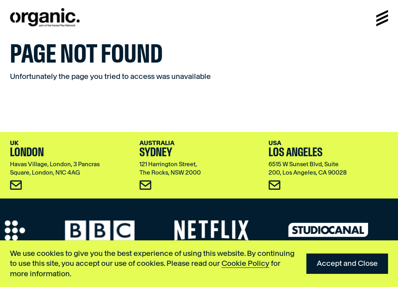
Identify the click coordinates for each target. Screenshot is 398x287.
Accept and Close (347, 263)
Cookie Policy (245, 263)
